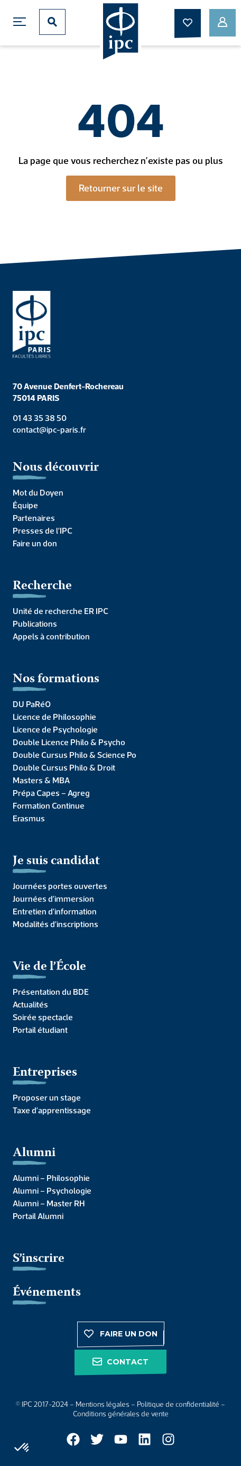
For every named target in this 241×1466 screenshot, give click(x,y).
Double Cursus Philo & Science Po (74, 754)
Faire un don (35, 543)
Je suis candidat (56, 861)
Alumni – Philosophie (51, 1178)
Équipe (25, 505)
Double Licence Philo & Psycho (69, 742)
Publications (35, 623)
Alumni (34, 1153)
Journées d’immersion (53, 898)
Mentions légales (102, 1404)
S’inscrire (38, 1259)
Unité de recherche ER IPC (60, 611)
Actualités (30, 1004)
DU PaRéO (32, 704)
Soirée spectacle (43, 1017)
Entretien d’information (55, 911)
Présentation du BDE (51, 991)
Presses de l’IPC (42, 530)
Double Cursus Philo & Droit (64, 767)
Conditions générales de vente (121, 1413)
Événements (47, 1292)
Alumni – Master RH (49, 1203)
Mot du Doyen (38, 492)
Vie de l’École (49, 967)
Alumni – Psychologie (52, 1190)
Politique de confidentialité (178, 1404)
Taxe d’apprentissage (52, 1110)
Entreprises (45, 1072)
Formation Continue (49, 805)
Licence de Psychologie (55, 729)
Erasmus (29, 818)
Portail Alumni (38, 1216)
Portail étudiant (40, 1029)
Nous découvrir (56, 467)
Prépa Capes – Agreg (51, 793)
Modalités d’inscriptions (55, 924)
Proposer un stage (47, 1097)
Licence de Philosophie (54, 716)
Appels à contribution (51, 636)
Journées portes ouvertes (60, 886)
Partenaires (34, 518)
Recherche (42, 586)
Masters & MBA (41, 780)
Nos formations (56, 679)
